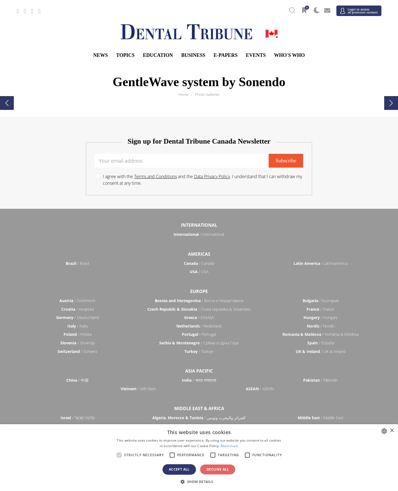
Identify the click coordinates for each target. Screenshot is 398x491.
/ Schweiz (77, 351)
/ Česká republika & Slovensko (198, 309)
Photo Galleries (207, 94)
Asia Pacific (199, 371)
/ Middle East (321, 417)
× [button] (392, 431)
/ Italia (77, 326)
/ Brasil (77, 263)
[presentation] (7, 103)
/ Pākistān (320, 380)
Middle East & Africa (199, 408)
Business (193, 55)
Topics (125, 55)
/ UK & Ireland (320, 351)
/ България (321, 300)
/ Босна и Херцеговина (199, 300)
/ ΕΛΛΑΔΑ (199, 317)
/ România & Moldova (320, 334)
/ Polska (77, 334)
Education (158, 55)
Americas (199, 254)
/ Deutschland (77, 317)
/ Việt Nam (138, 388)
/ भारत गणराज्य (199, 380)
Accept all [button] (179, 469)
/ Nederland (198, 326)
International (199, 225)
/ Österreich (77, 300)
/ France (320, 309)
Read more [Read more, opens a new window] (229, 446)
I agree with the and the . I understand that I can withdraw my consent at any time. (202, 179)
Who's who (289, 55)
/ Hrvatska (77, 309)
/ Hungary (320, 317)
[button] (199, 481)
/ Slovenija (77, 342)
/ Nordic (320, 326)
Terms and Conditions (155, 176)
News (100, 55)
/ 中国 (77, 380)
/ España (320, 342)
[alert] (199, 457)
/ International (199, 234)
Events (256, 55)
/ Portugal (199, 334)
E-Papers (226, 55)
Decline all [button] (217, 469)
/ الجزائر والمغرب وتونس (198, 417)
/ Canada (199, 263)
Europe (199, 291)
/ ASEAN (260, 388)
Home (183, 94)
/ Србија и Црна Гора (199, 342)
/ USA (199, 271)
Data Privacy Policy (212, 176)
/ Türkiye (198, 351)
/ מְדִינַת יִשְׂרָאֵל (78, 417)
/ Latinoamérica (321, 263)
